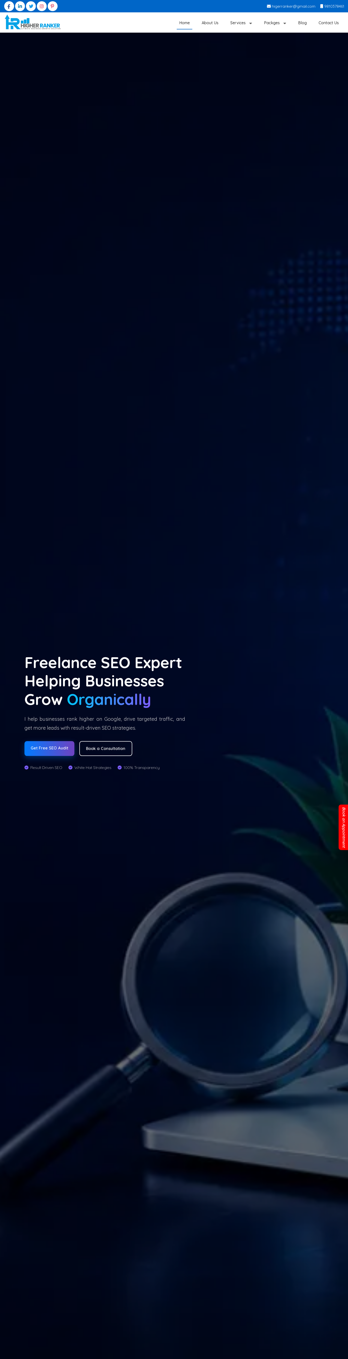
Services (238, 22)
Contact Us (329, 22)
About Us (210, 22)
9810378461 (332, 6)
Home (184, 22)
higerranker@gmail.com (291, 6)
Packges (272, 22)
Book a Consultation (110, 748)
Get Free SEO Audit (51, 748)
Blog (302, 22)
